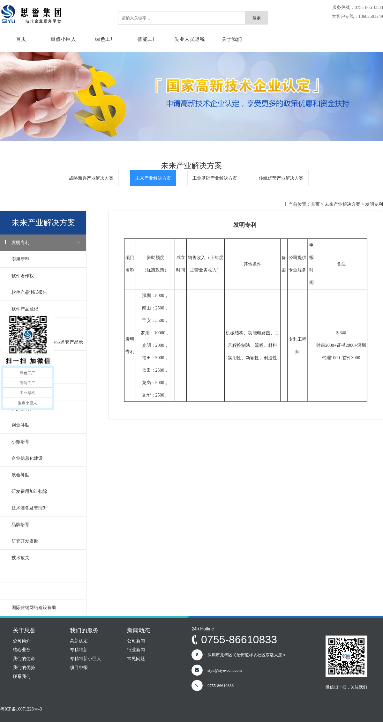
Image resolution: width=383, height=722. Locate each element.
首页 (21, 39)
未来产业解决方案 (153, 178)
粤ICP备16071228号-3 (21, 709)
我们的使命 (24, 658)
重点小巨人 (63, 39)
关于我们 (232, 39)
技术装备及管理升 (45, 508)
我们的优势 (24, 667)
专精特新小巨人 (85, 658)
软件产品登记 (45, 309)
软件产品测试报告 (45, 292)
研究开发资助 (45, 541)
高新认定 (79, 640)
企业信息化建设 (45, 458)
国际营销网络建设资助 (45, 607)
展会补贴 (45, 475)
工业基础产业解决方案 (214, 178)
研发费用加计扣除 (45, 491)
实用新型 (45, 259)
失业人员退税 (189, 39)
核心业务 (22, 649)
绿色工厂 (105, 39)
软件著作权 (45, 276)
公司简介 (22, 640)
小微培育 (45, 442)
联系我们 (22, 676)
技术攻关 (45, 558)
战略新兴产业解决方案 (91, 178)
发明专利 (45, 242)
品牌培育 (45, 525)
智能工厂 (147, 39)
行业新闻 (136, 649)
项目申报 (79, 667)
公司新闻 (136, 640)
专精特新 (79, 649)
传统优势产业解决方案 (281, 178)
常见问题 (136, 658)
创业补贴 (45, 425)
